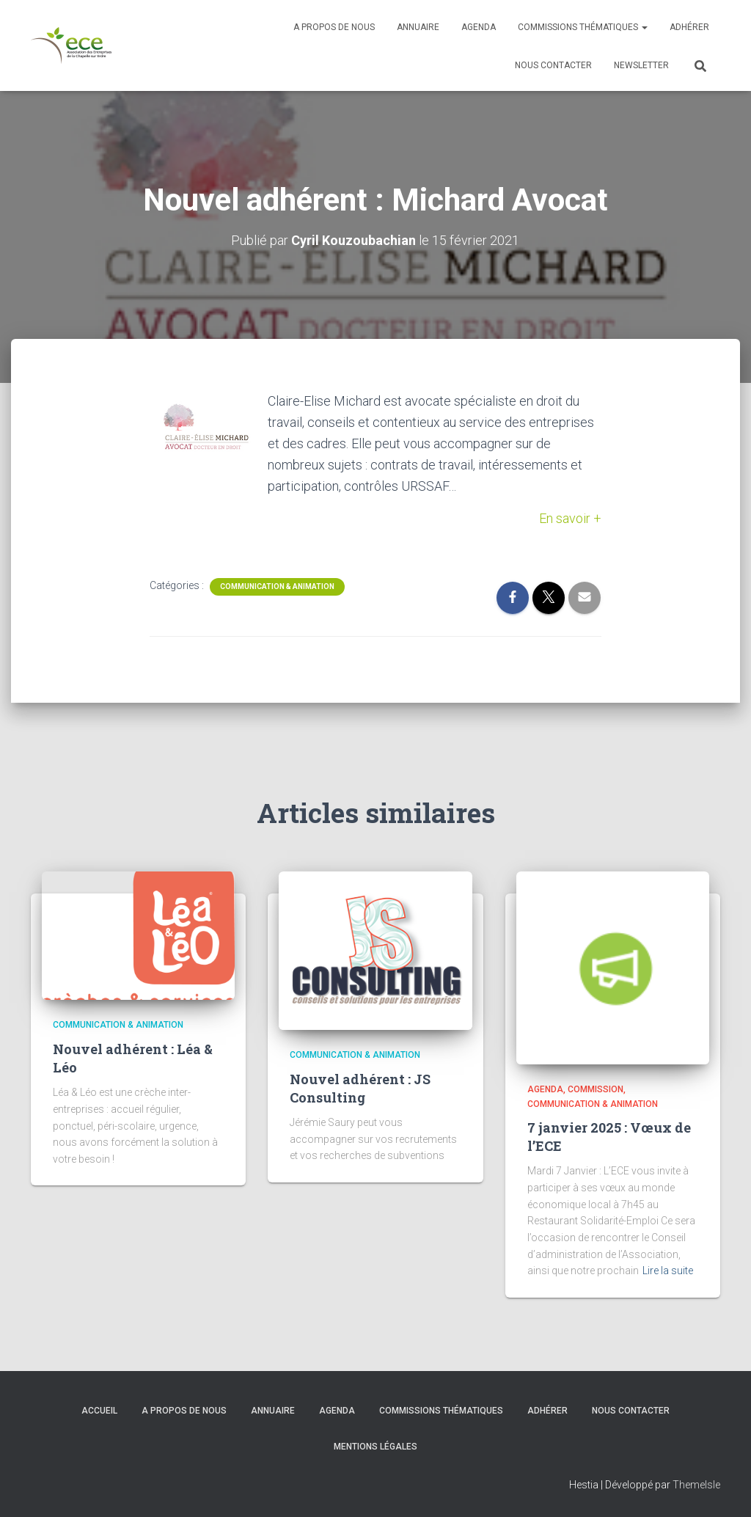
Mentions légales (375, 1446)
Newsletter (641, 65)
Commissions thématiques (583, 27)
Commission (595, 1089)
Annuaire (418, 27)
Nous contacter (553, 65)
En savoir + (570, 518)
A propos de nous (334, 27)
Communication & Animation (277, 586)
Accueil (99, 1410)
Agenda (478, 27)
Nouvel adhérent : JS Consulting (360, 1088)
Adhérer (689, 27)
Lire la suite (667, 1270)
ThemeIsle (696, 1485)
